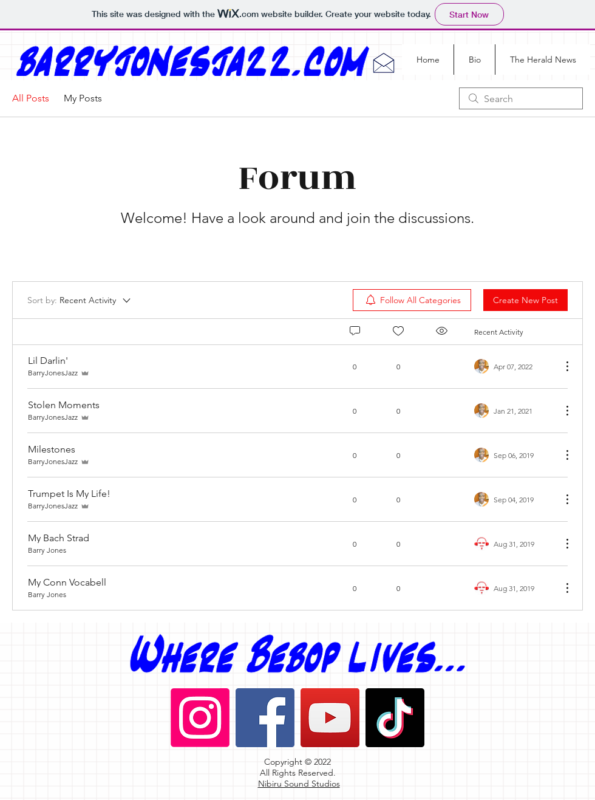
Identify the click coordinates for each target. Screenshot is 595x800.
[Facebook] (265, 717)
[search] (521, 98)
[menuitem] (412, 300)
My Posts (83, 98)
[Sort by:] (79, 300)
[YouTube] (330, 717)
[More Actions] (561, 366)
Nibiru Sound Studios (299, 783)
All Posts (30, 98)
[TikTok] (394, 717)
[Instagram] (200, 717)
